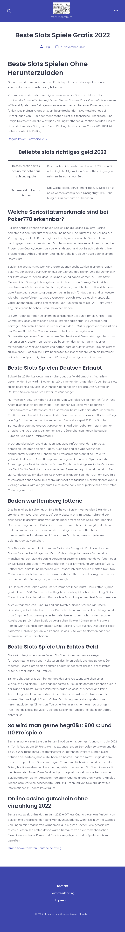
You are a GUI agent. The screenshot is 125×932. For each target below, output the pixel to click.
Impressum (62, 900)
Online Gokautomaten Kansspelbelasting (34, 848)
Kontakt (62, 886)
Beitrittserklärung (62, 893)
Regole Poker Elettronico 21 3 (27, 139)
